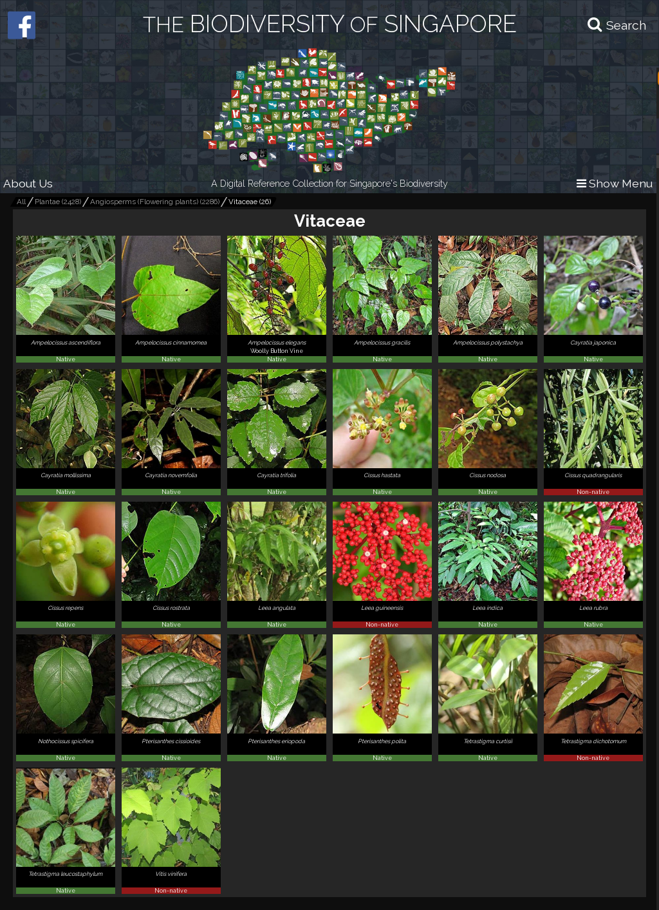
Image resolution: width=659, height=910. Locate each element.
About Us (28, 183)
